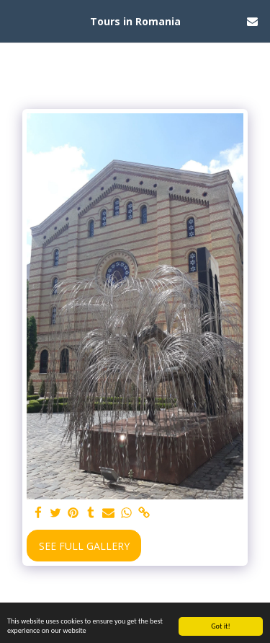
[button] (16, 20)
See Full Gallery (84, 546)
